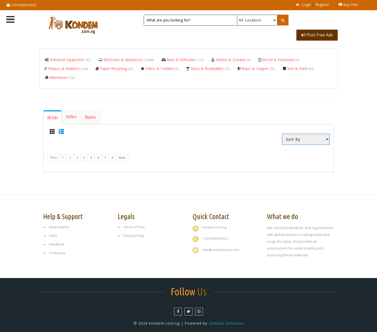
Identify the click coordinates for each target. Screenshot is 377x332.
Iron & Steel (300, 66)
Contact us (54, 250)
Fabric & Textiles (161, 66)
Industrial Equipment (70, 58)
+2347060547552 (21, 5)
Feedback (53, 242)
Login (303, 4)
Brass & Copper (257, 66)
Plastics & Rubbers (67, 66)
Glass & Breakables (210, 66)
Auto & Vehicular (184, 58)
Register (322, 4)
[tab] (53, 116)
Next (124, 156)
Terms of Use (131, 224)
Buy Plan (348, 4)
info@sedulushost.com (220, 247)
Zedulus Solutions (226, 321)
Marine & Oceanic (233, 58)
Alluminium (61, 75)
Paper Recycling (116, 66)
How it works (56, 224)
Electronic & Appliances (128, 58)
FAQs (50, 233)
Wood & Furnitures (280, 58)
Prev (53, 156)
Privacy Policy (131, 233)
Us (188, 289)
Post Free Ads (317, 20)
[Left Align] (282, 20)
